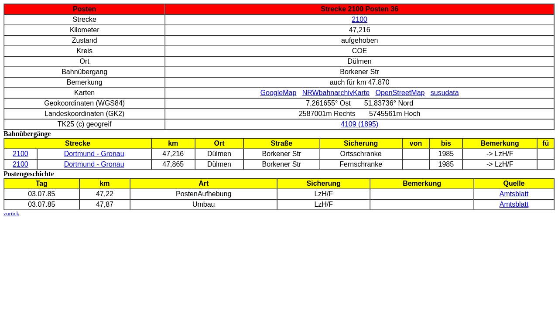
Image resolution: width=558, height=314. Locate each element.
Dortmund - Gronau (94, 153)
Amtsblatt (514, 194)
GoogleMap (278, 92)
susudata (445, 92)
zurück (11, 213)
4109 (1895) (359, 124)
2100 (359, 19)
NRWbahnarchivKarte (336, 92)
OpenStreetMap (399, 92)
